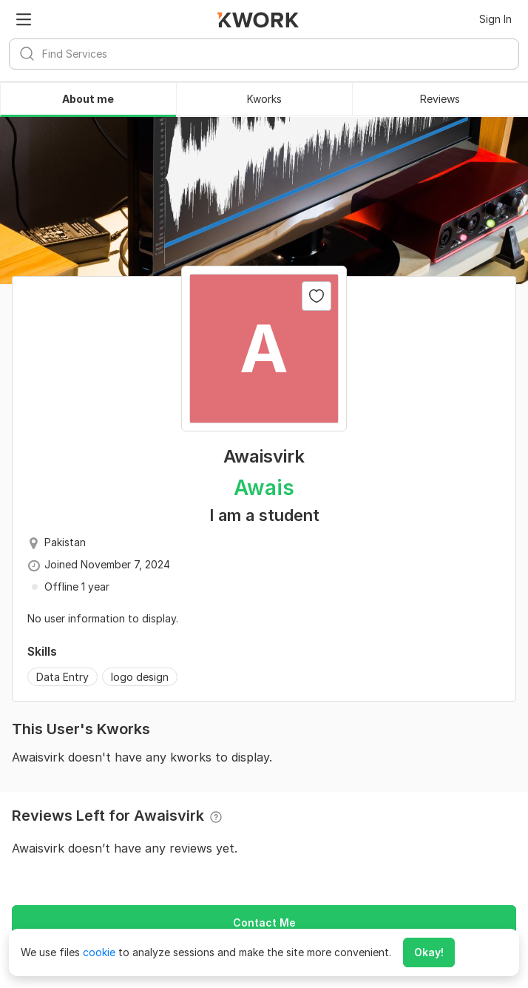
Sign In (495, 19)
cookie (99, 952)
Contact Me (264, 922)
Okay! (429, 952)
